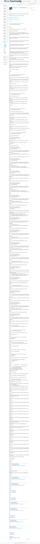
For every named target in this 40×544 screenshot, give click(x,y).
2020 (5, 22)
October (5, 45)
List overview (5, 62)
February (5, 52)
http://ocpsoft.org (13, 491)
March (5, 51)
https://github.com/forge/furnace (13, 17)
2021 (5, 19)
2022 (5, 16)
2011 (5, 59)
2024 (5, 11)
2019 (5, 25)
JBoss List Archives (17, 1)
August (5, 47)
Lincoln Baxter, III (15, 7)
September (5, 46)
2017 (5, 30)
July (4, 48)
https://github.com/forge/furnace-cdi (14, 19)
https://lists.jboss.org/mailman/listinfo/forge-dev (18, 465)
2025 (5, 8)
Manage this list (33, 3)
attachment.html (11, 537)
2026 (5, 5)
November (5, 44)
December (5, 43)
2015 (5, 36)
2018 (5, 27)
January (5, 53)
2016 (5, 33)
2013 (5, 41)
